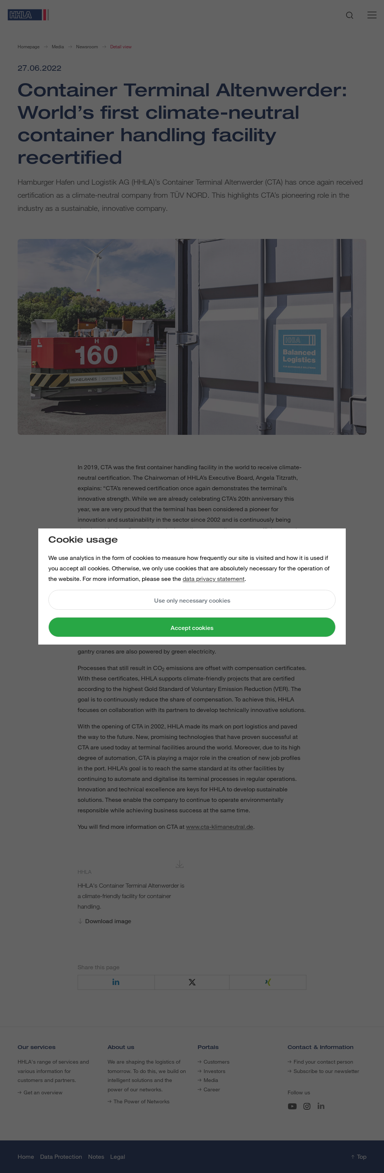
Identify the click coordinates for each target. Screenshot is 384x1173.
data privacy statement (213, 578)
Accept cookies (192, 627)
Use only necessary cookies (192, 600)
